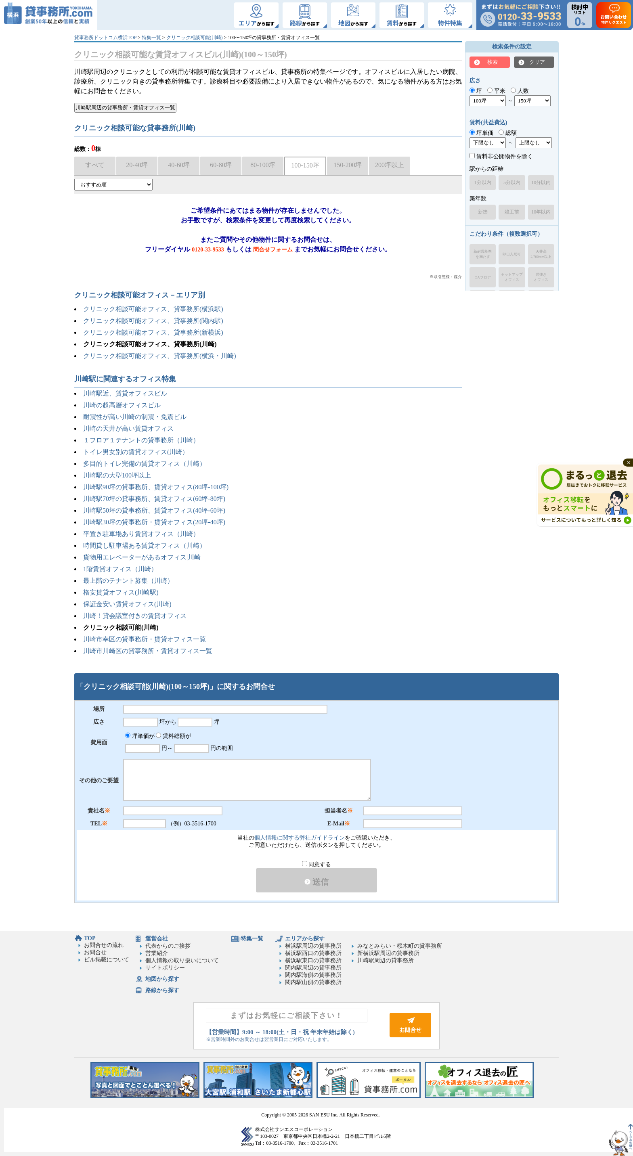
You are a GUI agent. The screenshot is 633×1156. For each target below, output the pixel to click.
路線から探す (162, 990)
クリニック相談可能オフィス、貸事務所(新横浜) (153, 332)
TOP (90, 938)
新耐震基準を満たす (483, 254)
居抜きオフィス (541, 277)
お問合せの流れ (104, 945)
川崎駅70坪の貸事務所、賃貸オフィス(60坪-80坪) (154, 498)
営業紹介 (156, 953)
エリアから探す (305, 939)
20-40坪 (136, 164)
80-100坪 (262, 164)
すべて (95, 164)
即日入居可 (512, 254)
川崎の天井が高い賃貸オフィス (128, 428)
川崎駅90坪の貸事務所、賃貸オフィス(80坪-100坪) (155, 487)
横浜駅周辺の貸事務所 (313, 946)
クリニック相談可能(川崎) (194, 37)
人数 (520, 91)
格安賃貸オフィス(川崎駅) (121, 592)
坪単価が (140, 736)
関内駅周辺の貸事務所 (313, 968)
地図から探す (162, 979)
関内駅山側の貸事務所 (313, 982)
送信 (316, 881)
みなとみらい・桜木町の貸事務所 (399, 946)
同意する (316, 864)
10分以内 (541, 182)
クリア (537, 62)
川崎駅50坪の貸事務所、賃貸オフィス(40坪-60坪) (154, 510)
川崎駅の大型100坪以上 (117, 475)
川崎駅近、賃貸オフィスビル (125, 393)
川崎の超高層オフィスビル (122, 405)
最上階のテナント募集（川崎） (128, 580)
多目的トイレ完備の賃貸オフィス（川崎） (144, 463)
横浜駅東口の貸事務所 (313, 960)
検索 (492, 62)
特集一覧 (151, 37)
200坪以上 (389, 164)
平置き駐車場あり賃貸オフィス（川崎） (141, 533)
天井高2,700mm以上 (540, 254)
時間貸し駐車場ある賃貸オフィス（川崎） (144, 545)
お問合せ (95, 952)
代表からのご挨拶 (168, 946)
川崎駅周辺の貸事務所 (385, 960)
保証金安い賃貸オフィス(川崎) (127, 604)
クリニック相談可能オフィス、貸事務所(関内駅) (153, 320)
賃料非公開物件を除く (501, 156)
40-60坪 (178, 164)
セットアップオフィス (512, 277)
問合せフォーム (273, 250)
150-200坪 (347, 164)
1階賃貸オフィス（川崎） (120, 568)
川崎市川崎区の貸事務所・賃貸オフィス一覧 (147, 650)
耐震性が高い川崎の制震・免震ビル (135, 416)
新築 (483, 212)
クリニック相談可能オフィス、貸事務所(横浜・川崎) (159, 355)
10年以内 (541, 212)
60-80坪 (220, 164)
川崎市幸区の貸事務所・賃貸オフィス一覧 (144, 639)
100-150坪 (305, 165)
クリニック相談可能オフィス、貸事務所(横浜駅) (153, 309)
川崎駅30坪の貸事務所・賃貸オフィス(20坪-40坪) (154, 522)
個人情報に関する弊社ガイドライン (299, 838)
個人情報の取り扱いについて (182, 960)
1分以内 (482, 182)
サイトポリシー (165, 968)
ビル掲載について (106, 960)
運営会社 (156, 939)
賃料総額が (173, 736)
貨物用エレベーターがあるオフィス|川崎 (142, 557)
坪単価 (481, 133)
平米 (496, 91)
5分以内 (511, 182)
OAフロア (483, 277)
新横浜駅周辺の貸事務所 (388, 953)
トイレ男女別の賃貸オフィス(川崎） (136, 451)
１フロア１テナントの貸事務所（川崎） (141, 440)
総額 (508, 133)
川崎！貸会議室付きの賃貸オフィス (135, 615)
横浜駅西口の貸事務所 (313, 953)
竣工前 (512, 212)
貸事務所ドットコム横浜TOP (105, 37)
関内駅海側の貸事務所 (313, 975)
